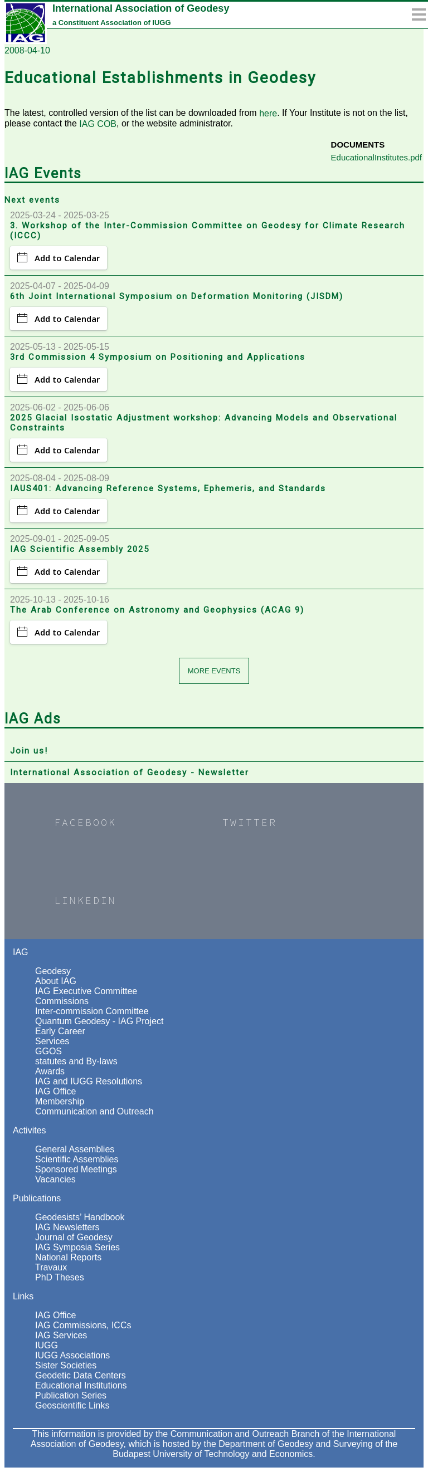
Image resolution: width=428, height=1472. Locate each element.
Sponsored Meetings (76, 1169)
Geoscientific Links (72, 1405)
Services (52, 1041)
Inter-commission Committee (92, 1011)
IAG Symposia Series (77, 1247)
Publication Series (70, 1395)
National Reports (68, 1257)
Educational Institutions (81, 1385)
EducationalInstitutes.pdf (376, 157)
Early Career (60, 1031)
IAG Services (61, 1335)
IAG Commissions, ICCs (83, 1325)
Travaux (51, 1267)
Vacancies (55, 1179)
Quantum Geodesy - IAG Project (99, 1021)
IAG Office (55, 1091)
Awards (50, 1071)
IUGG (46, 1345)
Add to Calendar (58, 257)
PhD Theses (59, 1277)
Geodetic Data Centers (80, 1375)
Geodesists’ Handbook (79, 1217)
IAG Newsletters (67, 1227)
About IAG (55, 981)
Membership (59, 1101)
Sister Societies (65, 1365)
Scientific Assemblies (76, 1159)
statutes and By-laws (76, 1061)
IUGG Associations (72, 1355)
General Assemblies (74, 1149)
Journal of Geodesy (74, 1237)
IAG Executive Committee (86, 991)
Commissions (62, 1001)
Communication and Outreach (94, 1111)
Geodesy (53, 971)
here (268, 113)
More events (214, 671)
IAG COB (97, 124)
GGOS (48, 1051)
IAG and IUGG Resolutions (88, 1081)
